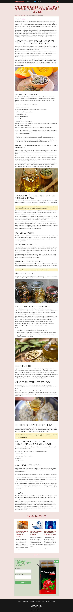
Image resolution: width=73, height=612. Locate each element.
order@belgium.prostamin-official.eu (36, 606)
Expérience (32, 601)
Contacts (53, 601)
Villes (43, 601)
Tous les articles (36, 554)
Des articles (48, 601)
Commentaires (25, 601)
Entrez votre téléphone (19, 574)
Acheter (23, 583)
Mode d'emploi (38, 601)
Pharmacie (19, 601)
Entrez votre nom (18, 568)
